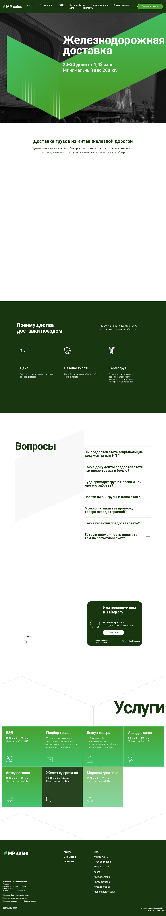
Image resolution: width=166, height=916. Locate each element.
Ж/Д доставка (102, 886)
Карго (97, 871)
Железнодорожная (62, 773)
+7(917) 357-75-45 (101, 642)
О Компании (46, 5)
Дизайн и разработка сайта (152, 908)
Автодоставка (18, 773)
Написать (113, 632)
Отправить (35, 647)
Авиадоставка (140, 732)
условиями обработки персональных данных (54, 642)
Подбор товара (99, 5)
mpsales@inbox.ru (132, 641)
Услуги (30, 5)
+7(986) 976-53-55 (101, 640)
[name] (47, 622)
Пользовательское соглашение (15, 898)
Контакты (87, 8)
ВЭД (61, 5)
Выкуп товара (121, 5)
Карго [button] (71, 8)
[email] (47, 629)
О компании (70, 856)
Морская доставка (102, 773)
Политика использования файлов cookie (19, 901)
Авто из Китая (77, 5)
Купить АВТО (101, 856)
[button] (150, 6)
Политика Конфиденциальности (15, 895)
